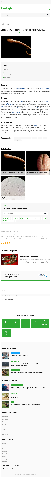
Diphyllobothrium (5, 25)
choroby (18, 129)
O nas (3, 446)
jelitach (41, 103)
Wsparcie (4, 462)
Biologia (6, 72)
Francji (10, 127)
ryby (9, 111)
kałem (12, 105)
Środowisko (5, 427)
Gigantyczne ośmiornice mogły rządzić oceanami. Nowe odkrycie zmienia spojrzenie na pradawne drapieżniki (28, 388)
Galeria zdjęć (7, 78)
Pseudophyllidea (34, 23)
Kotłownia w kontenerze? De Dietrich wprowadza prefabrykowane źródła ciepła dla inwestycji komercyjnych (28, 365)
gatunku (31, 129)
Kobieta (4, 422)
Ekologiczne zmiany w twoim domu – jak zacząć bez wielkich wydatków (27, 372)
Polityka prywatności (7, 449)
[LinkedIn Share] (45, 276)
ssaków (21, 102)
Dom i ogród (5, 419)
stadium (30, 111)
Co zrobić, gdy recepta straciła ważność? (20, 355)
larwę (39, 108)
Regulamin (4, 454)
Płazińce (22, 23)
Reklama (4, 457)
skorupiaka (16, 108)
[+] (21, 295)
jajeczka (8, 105)
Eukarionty (34, 138)
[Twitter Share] (42, 276)
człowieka (3, 90)
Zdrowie (4, 424)
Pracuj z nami (5, 451)
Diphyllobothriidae (44, 23)
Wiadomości (5, 417)
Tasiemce (27, 23)
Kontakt (4, 444)
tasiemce (24, 89)
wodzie (3, 106)
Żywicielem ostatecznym (13, 103)
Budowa (6, 70)
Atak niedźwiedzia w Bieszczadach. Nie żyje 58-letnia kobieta (25, 404)
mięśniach (13, 113)
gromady (19, 89)
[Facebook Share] (39, 276)
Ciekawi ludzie (5, 432)
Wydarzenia (5, 435)
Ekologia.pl (3, 23)
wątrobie (19, 113)
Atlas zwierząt (15, 23)
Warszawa (5, 1)
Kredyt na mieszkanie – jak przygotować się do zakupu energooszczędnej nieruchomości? (28, 397)
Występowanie (7, 75)
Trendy (4, 430)
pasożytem (42, 89)
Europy (36, 126)
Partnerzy (4, 459)
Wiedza (9, 23)
